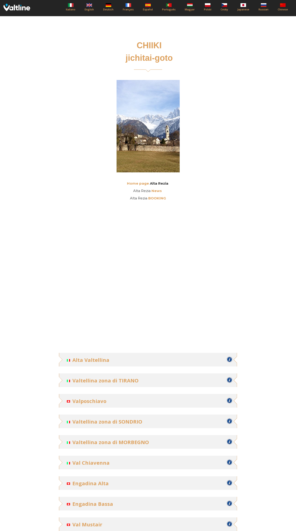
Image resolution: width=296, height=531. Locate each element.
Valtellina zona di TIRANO (105, 380)
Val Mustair (87, 524)
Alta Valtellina (90, 359)
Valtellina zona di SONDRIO (107, 421)
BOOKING (157, 198)
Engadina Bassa (92, 503)
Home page (138, 183)
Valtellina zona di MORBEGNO (110, 442)
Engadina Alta (90, 483)
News (156, 191)
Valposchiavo (89, 400)
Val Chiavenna (91, 462)
